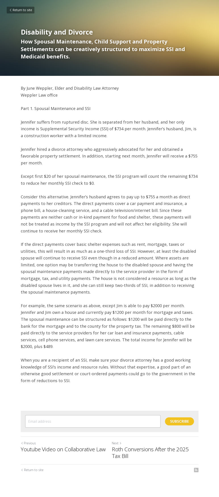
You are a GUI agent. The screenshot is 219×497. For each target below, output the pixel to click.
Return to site (20, 10)
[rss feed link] (196, 470)
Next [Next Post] (117, 443)
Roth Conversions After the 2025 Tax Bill (150, 452)
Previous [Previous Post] (28, 443)
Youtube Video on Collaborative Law (63, 449)
